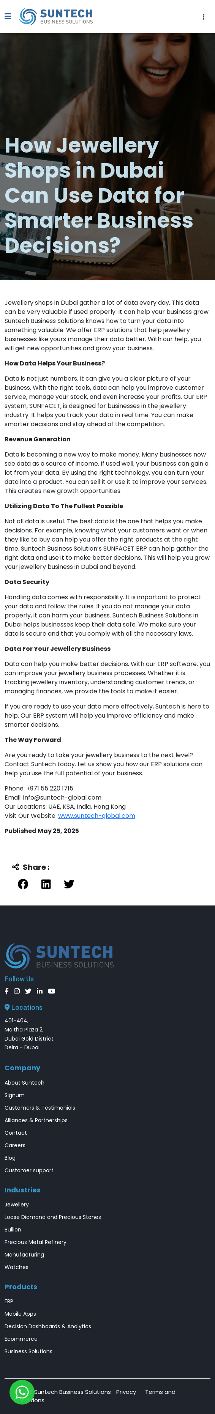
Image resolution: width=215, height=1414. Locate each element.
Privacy (126, 1392)
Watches (16, 1267)
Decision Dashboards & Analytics (48, 1326)
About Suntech (24, 1082)
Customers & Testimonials (40, 1108)
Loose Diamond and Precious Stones (53, 1217)
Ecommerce (21, 1339)
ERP (9, 1301)
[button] (12, 16)
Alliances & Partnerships (36, 1120)
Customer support (29, 1170)
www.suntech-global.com (96, 815)
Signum (15, 1095)
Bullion (13, 1229)
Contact (16, 1133)
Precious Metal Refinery (35, 1242)
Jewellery (17, 1204)
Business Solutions (28, 1351)
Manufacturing (24, 1254)
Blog (10, 1158)
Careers (15, 1145)
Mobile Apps (20, 1314)
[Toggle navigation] (204, 16)
